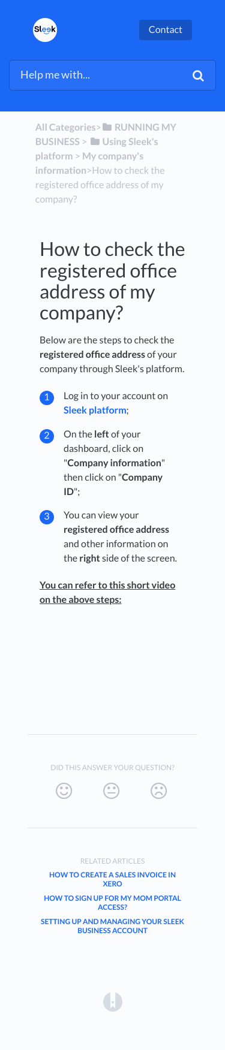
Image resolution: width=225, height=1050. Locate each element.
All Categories (65, 127)
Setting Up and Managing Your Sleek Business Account (112, 926)
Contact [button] (165, 29)
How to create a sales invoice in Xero (112, 879)
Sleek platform (95, 410)
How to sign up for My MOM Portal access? (112, 903)
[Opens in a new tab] (112, 1001)
